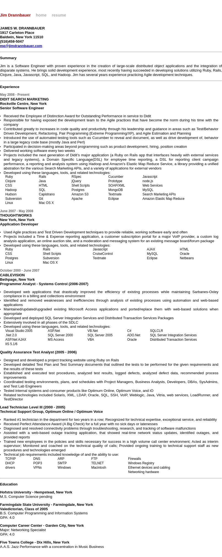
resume (59, 15)
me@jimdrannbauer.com (21, 46)
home (41, 15)
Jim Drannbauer (15, 15)
